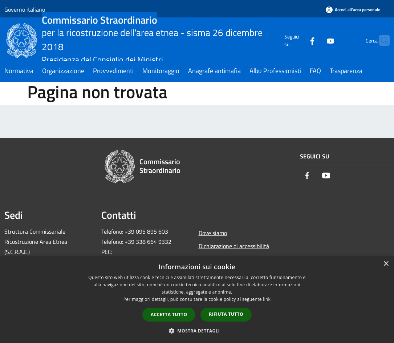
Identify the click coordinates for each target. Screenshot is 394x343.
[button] (197, 330)
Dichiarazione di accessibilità (234, 246)
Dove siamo (213, 233)
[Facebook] (298, 40)
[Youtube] (316, 40)
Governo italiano (24, 9)
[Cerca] (381, 40)
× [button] (386, 264)
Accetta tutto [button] (169, 314)
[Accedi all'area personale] (353, 9)
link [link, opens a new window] (267, 299)
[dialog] (197, 299)
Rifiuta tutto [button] (226, 314)
